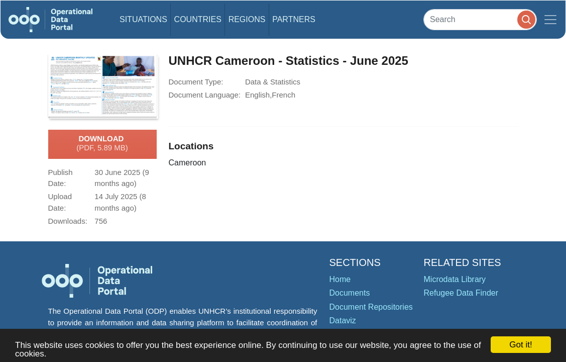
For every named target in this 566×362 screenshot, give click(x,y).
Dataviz (342, 320)
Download (102, 144)
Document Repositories (371, 307)
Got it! (520, 344)
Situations (143, 19)
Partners (293, 19)
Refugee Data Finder (461, 293)
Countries (197, 19)
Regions (247, 19)
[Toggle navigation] (550, 19)
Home (340, 279)
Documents (349, 293)
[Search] (480, 19)
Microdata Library (455, 279)
